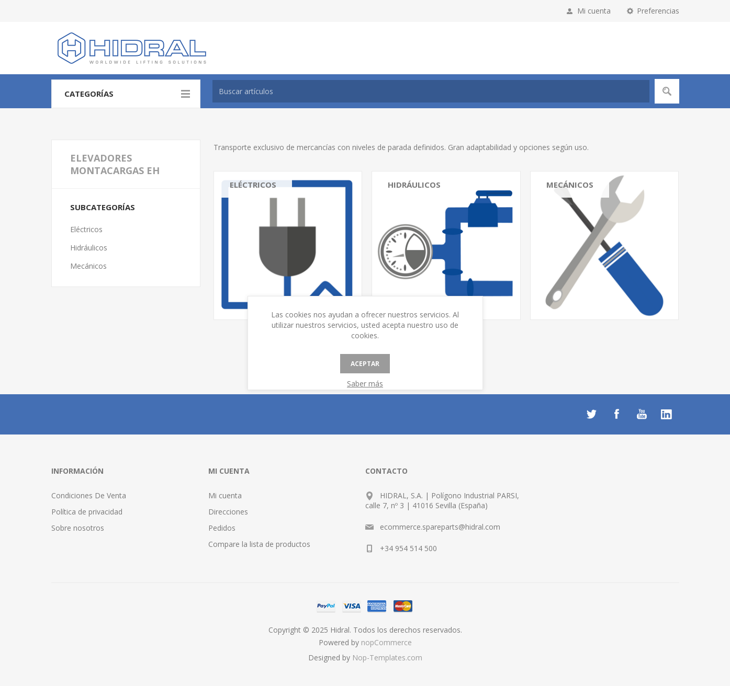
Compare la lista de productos (259, 544)
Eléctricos (253, 184)
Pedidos (221, 528)
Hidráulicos (414, 184)
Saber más (365, 383)
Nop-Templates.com (387, 657)
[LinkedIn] (666, 414)
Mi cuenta (594, 11)
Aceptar (365, 363)
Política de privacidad (86, 512)
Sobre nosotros (77, 528)
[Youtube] (641, 414)
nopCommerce (386, 642)
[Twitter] (591, 414)
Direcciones (228, 512)
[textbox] (430, 91)
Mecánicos (569, 184)
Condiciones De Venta (88, 495)
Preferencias (658, 11)
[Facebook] (616, 414)
